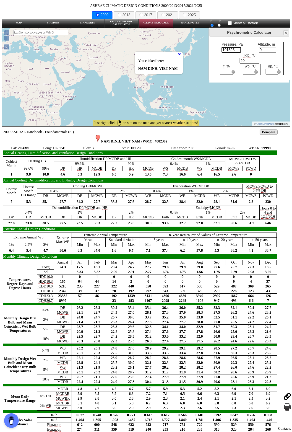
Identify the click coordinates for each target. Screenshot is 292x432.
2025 (189, 15)
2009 (102, 15)
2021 (167, 15)
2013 (124, 15)
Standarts (87, 22)
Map (19, 22)
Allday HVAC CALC (156, 22)
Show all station (243, 23)
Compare (268, 132)
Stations (53, 22)
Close (285, 33)
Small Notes (190, 22)
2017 (145, 15)
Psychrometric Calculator (121, 23)
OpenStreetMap (265, 123)
